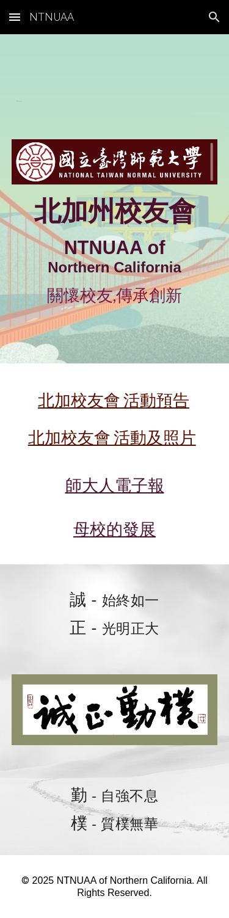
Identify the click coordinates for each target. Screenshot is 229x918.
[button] (14, 17)
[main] (115, 96)
